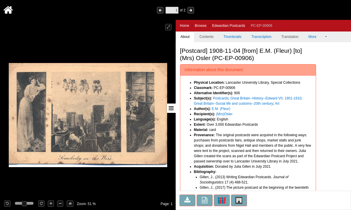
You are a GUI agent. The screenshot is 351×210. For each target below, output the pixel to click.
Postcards (220, 98)
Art (277, 104)
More (316, 37)
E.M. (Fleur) (221, 109)
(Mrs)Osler (224, 114)
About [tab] (185, 37)
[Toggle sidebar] (171, 108)
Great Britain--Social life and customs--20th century (233, 104)
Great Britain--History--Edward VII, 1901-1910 (265, 98)
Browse (201, 26)
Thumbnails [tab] (232, 37)
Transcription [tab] (261, 37)
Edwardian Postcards (228, 26)
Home (184, 26)
